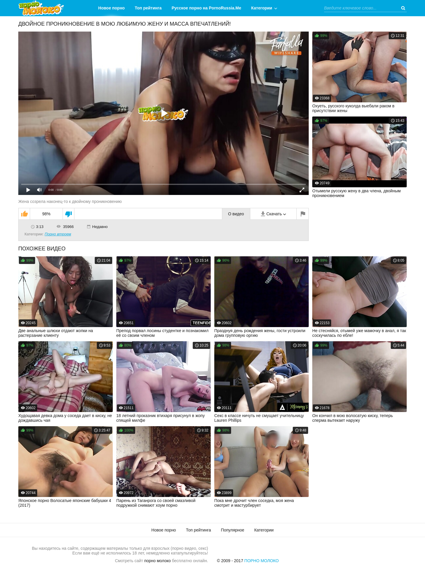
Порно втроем (58, 234)
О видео (236, 213)
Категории (261, 8)
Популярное (232, 530)
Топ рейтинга (148, 8)
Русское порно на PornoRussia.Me (206, 8)
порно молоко (157, 560)
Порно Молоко (261, 560)
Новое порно (111, 8)
